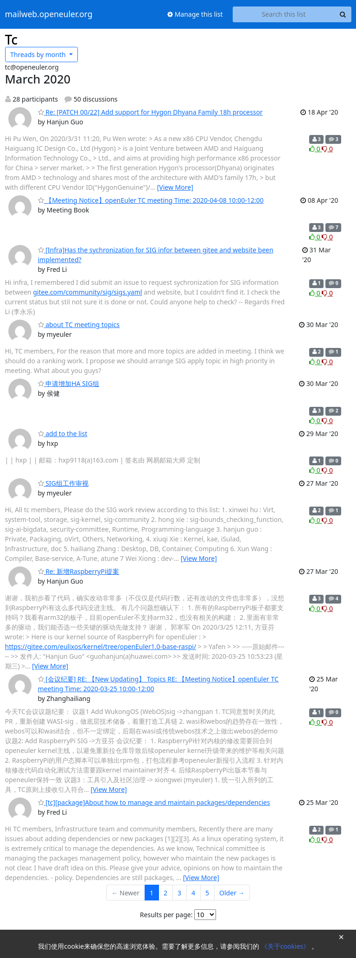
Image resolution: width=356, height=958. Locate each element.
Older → (231, 892)
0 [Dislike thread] (327, 148)
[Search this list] (284, 14)
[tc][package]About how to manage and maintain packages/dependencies (154, 802)
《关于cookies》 (286, 946)
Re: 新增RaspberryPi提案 (79, 571)
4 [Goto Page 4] (193, 892)
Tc (11, 39)
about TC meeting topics (79, 324)
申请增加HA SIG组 (68, 383)
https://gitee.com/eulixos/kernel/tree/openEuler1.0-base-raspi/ (101, 646)
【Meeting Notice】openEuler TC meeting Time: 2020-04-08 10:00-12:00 (151, 200)
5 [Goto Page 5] (207, 892)
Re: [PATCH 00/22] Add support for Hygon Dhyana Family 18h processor (150, 112)
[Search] (343, 14)
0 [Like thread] (315, 148)
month (38, 54)
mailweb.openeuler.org (49, 14)
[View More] (175, 187)
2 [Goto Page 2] (165, 892)
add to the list (63, 433)
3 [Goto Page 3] (179, 892)
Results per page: (166, 914)
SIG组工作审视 (63, 483)
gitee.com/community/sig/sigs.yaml (87, 292)
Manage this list (195, 14)
